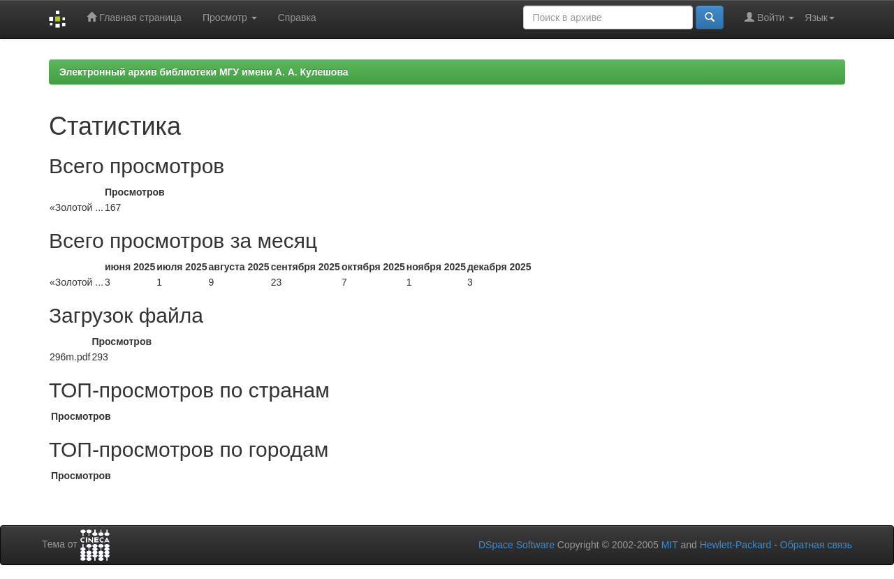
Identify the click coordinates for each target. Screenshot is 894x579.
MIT (669, 544)
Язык (820, 17)
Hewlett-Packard (736, 544)
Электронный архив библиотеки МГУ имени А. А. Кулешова (204, 72)
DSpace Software (516, 544)
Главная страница (134, 17)
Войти (769, 17)
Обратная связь (816, 544)
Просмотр (230, 17)
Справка (297, 17)
